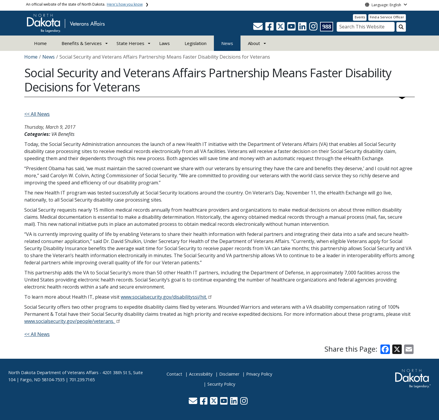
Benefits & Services (82, 43)
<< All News (37, 114)
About (254, 43)
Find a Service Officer (387, 17)
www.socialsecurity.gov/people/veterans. (69, 321)
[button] (258, 28)
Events (360, 17)
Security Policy (221, 384)
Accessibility (200, 374)
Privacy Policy (259, 374)
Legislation (195, 43)
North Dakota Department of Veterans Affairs (53, 372)
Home (40, 43)
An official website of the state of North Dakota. (84, 4)
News (227, 43)
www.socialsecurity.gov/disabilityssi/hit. (164, 297)
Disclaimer (229, 374)
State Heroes (130, 43)
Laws (164, 43)
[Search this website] (401, 27)
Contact (174, 374)
